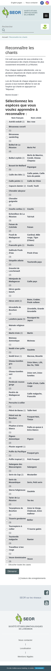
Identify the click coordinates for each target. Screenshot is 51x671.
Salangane (32, 467)
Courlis (30, 209)
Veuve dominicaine (17, 557)
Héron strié (14, 301)
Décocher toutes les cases (20, 565)
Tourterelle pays (34, 262)
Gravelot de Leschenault (14, 269)
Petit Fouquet (33, 459)
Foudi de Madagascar (14, 236)
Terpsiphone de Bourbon (16, 509)
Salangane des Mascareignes (15, 465)
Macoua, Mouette (35, 356)
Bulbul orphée (15, 158)
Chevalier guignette (13, 199)
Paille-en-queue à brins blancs (35, 428)
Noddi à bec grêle (17, 348)
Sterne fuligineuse (17, 490)
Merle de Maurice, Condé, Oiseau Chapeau (35, 158)
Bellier (30, 520)
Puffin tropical (15, 459)
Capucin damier (16, 186)
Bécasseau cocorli (17, 127)
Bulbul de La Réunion (14, 146)
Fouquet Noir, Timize (33, 418)
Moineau (31, 341)
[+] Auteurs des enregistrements (32, 578)
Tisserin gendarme (17, 518)
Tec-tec (30, 500)
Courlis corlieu (15, 209)
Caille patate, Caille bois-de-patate (36, 174)
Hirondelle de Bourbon (15, 308)
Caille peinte (14, 181)
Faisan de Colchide (13, 225)
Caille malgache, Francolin (34, 395)
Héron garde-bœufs (15, 290)
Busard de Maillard (17, 166)
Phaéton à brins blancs (16, 427)
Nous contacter (32, 3)
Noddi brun (14, 356)
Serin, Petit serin (34, 482)
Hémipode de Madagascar (15, 280)
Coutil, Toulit (33, 186)
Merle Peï (31, 147)
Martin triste (14, 333)
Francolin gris (15, 245)
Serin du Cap (15, 475)
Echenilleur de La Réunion (17, 215)
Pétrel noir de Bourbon (15, 416)
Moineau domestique (14, 339)
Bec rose (31, 122)
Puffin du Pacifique (17, 451)
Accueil (5, 37)
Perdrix (30, 245)
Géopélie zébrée (16, 260)
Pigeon (30, 439)
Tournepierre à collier (15, 527)
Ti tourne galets (34, 529)
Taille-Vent (32, 410)
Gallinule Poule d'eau (16, 251)
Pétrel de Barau (16, 410)
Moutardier (32, 475)
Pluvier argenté (16, 447)
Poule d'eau (32, 253)
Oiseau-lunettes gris (16, 362)
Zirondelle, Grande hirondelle (35, 310)
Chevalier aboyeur (17, 191)
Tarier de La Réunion (14, 499)
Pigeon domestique (14, 437)
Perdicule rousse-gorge (17, 383)
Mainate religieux (16, 325)
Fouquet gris (33, 453)
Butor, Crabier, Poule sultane (33, 300)
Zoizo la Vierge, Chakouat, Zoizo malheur (34, 511)
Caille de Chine (34, 181)
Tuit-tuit (30, 217)
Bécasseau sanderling (14, 135)
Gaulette (31, 350)
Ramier (30, 539)
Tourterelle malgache (13, 538)
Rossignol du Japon (33, 319)
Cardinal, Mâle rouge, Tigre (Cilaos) (33, 237)
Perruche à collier (17, 403)
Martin (30, 333)
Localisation (25, 648)
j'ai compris (39, 668)
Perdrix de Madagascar (14, 393)
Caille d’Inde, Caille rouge (36, 384)
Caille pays (32, 281)
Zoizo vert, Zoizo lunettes (34, 374)
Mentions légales (25, 656)
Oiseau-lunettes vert (16, 372)
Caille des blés (15, 175)
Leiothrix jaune (15, 319)
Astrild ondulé (15, 122)
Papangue (31, 167)
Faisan (30, 227)
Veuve (30, 559)
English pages (16, 3)
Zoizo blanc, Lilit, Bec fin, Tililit (35, 363)
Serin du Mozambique (14, 480)
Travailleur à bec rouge (16, 548)
